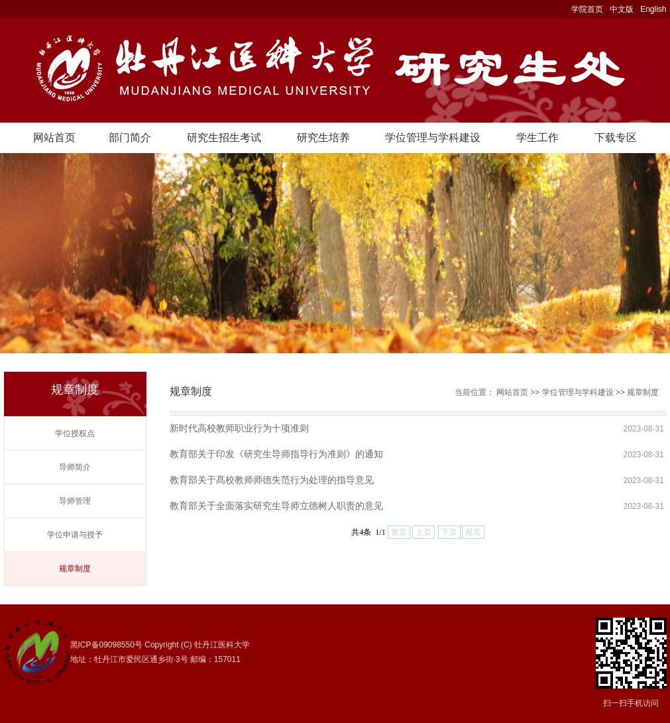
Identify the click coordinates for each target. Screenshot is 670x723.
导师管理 (75, 501)
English (653, 9)
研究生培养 (323, 137)
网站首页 (54, 137)
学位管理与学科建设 (432, 137)
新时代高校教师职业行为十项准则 (239, 428)
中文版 (622, 9)
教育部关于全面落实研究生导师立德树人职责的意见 (276, 505)
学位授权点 (75, 433)
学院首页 (587, 9)
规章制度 (75, 568)
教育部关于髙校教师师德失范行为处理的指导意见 (272, 479)
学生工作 (537, 137)
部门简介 (130, 137)
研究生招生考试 (224, 137)
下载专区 (615, 137)
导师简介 (75, 467)
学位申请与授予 (75, 534)
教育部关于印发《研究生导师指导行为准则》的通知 (276, 454)
